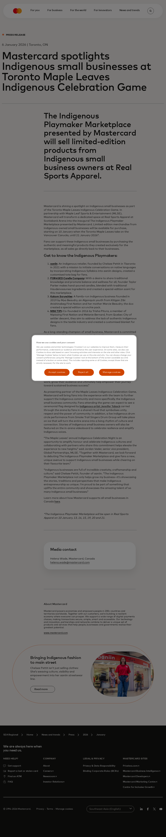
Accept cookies (56, 372)
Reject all (83, 372)
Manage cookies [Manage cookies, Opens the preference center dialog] (111, 372)
